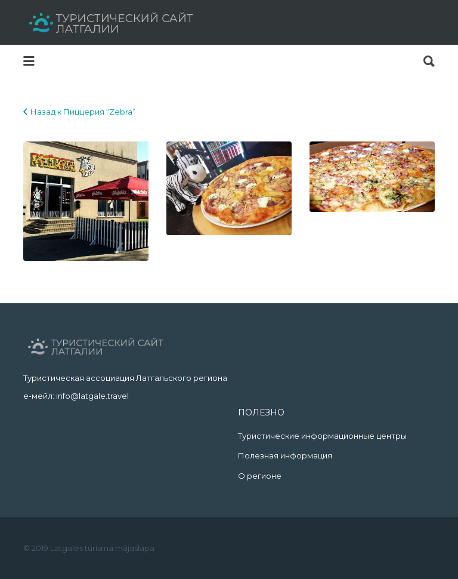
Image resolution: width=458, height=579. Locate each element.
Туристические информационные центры (322, 436)
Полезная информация (285, 455)
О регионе (259, 476)
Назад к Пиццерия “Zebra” (82, 111)
